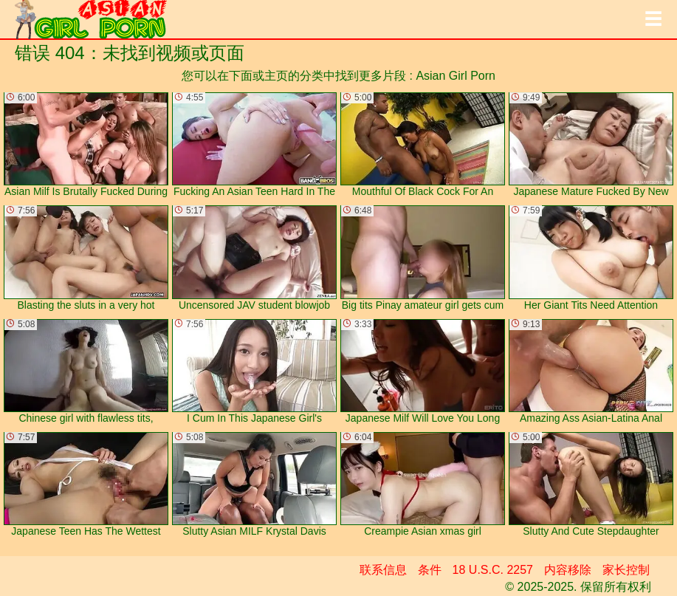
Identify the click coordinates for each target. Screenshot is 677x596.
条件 (429, 570)
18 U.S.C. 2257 (493, 570)
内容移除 (567, 570)
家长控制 (626, 570)
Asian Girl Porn (455, 75)
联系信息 (383, 570)
